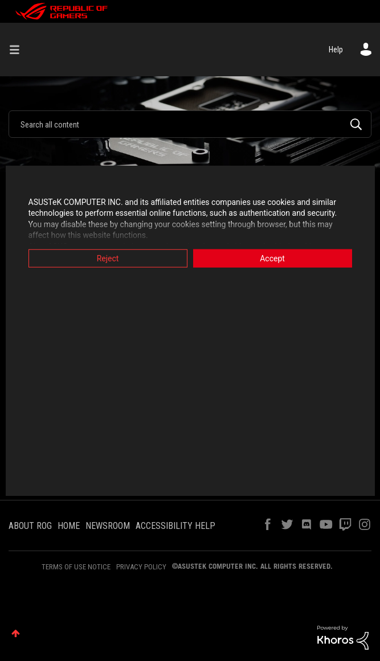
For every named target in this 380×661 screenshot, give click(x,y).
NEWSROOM (107, 525)
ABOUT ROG (30, 525)
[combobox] (190, 124)
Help (336, 49)
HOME (69, 525)
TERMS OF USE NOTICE (76, 567)
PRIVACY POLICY (141, 567)
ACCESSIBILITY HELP (175, 525)
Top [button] (15, 633)
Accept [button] (272, 257)
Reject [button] (108, 257)
